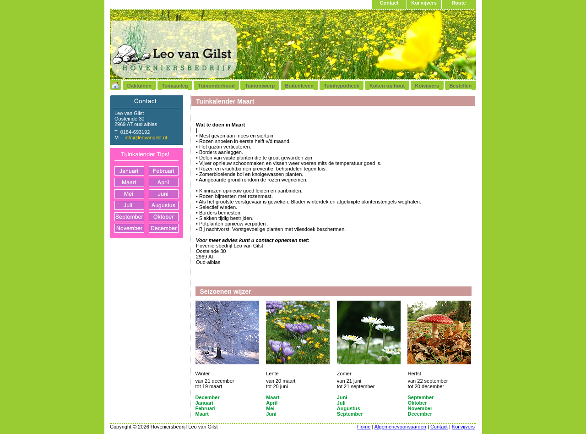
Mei (270, 408)
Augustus (348, 408)
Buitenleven (299, 85)
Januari (204, 403)
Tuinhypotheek (341, 85)
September (420, 397)
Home (363, 426)
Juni (342, 397)
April (271, 403)
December (207, 397)
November (419, 408)
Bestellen (460, 85)
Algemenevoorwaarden (400, 426)
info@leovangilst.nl (146, 137)
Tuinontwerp (260, 85)
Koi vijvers (424, 2)
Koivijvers (427, 85)
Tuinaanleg (175, 85)
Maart (272, 397)
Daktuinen (139, 85)
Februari (205, 408)
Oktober (417, 403)
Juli (341, 403)
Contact (389, 2)
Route (458, 2)
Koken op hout (387, 85)
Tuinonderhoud (216, 85)
